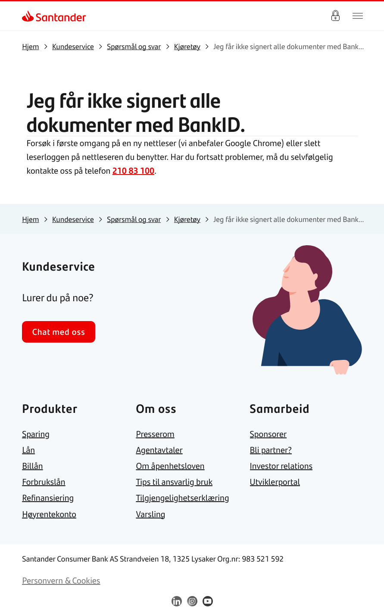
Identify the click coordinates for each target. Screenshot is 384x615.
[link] (29, 16)
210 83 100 (133, 170)
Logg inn (335, 16)
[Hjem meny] (357, 16)
